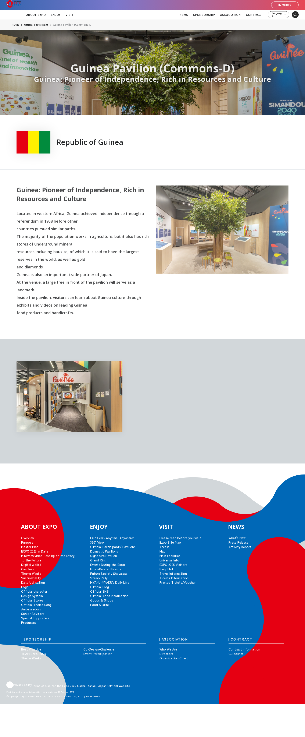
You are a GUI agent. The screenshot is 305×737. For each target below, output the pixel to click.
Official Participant (37, 25)
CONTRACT (254, 15)
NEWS (183, 15)
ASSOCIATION (230, 15)
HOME (15, 25)
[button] (292, 480)
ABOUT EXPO (36, 15)
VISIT (69, 15)
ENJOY (56, 15)
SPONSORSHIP (204, 15)
